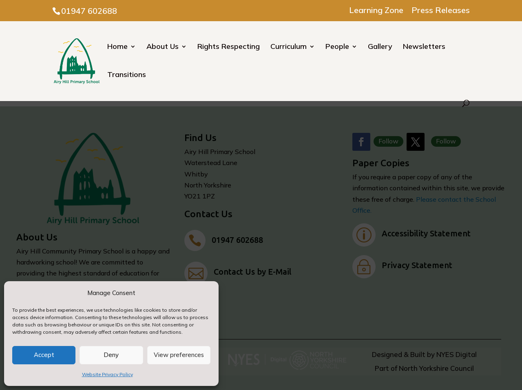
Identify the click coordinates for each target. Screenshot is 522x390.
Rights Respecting (228, 47)
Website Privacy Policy (107, 374)
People (337, 47)
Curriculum (288, 47)
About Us (162, 47)
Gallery (380, 47)
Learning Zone (376, 10)
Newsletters (424, 47)
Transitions (126, 75)
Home (117, 47)
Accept (44, 355)
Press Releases (440, 10)
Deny (111, 355)
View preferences (179, 355)
